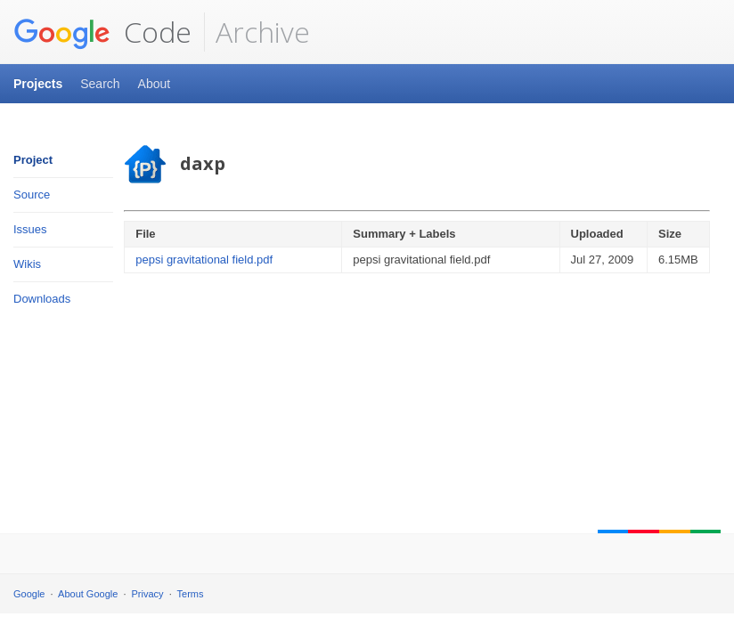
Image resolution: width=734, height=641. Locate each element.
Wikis (27, 264)
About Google (88, 593)
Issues (30, 229)
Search (99, 84)
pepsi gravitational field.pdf (204, 259)
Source (31, 194)
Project (33, 159)
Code (102, 32)
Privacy (148, 593)
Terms (190, 593)
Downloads (41, 298)
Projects (37, 84)
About (154, 84)
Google (29, 593)
